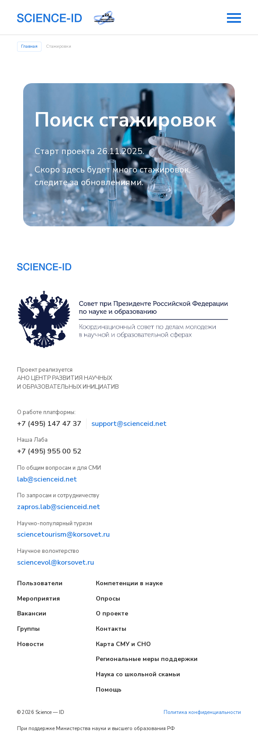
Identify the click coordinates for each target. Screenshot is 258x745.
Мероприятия (38, 598)
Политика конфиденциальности (202, 712)
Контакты (111, 629)
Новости (30, 644)
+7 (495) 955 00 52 (49, 451)
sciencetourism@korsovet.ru (63, 534)
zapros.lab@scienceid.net (58, 507)
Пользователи (40, 583)
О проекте (112, 613)
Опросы (108, 598)
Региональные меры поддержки (147, 659)
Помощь (109, 689)
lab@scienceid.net (47, 479)
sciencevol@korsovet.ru (55, 562)
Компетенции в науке (129, 583)
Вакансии (31, 613)
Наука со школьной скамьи (138, 674)
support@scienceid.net (129, 424)
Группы (28, 629)
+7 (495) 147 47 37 (49, 424)
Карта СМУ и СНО (123, 644)
